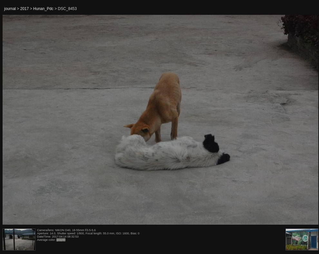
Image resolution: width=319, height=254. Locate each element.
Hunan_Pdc (43, 8)
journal (10, 8)
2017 (24, 8)
